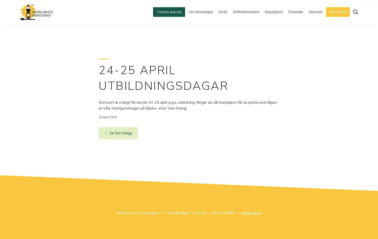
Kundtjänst (274, 12)
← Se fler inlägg (118, 133)
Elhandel (295, 12)
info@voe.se (251, 213)
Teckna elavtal (169, 12)
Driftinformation (246, 12)
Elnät (223, 12)
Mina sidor (337, 12)
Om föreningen (201, 12)
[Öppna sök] (355, 12)
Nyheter (316, 12)
